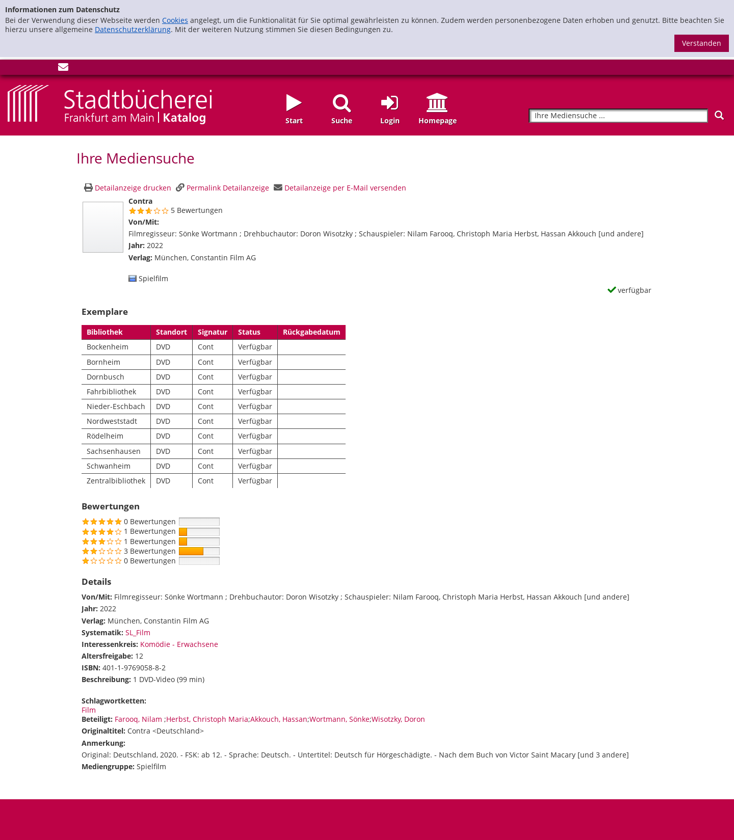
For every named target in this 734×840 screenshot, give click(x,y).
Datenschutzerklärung (133, 29)
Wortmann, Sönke (339, 719)
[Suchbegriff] (618, 116)
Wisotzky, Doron (398, 719)
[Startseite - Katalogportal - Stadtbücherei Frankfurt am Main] (110, 104)
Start (294, 120)
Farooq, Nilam (139, 719)
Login (390, 120)
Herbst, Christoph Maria (207, 719)
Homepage (437, 120)
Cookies (175, 20)
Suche (341, 120)
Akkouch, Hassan (278, 719)
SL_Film (137, 632)
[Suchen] (719, 115)
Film (89, 710)
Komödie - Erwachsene (179, 644)
